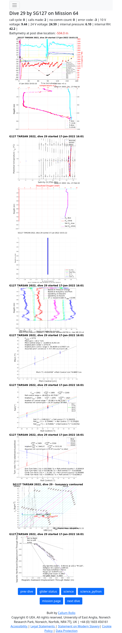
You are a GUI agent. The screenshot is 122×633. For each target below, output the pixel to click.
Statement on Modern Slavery (78, 626)
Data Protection (66, 631)
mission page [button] (51, 601)
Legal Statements (43, 626)
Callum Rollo (66, 613)
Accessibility (19, 626)
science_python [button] (91, 591)
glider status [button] (48, 591)
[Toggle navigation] (14, 5)
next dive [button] (73, 601)
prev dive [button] (26, 591)
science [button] (69, 591)
